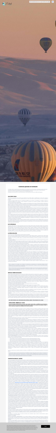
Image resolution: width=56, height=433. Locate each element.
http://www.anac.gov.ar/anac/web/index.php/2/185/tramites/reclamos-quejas (26, 382)
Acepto (45, 426)
